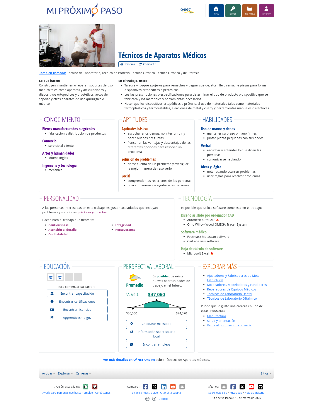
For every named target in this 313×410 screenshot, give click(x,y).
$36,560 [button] (131, 313)
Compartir (147, 64)
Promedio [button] (134, 285)
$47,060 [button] (156, 294)
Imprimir (127, 64)
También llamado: (52, 73)
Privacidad (236, 393)
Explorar (64, 373)
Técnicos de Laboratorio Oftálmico (232, 298)
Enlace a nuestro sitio (145, 393)
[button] (217, 220)
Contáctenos (103, 393)
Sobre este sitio (217, 393)
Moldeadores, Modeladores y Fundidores (237, 285)
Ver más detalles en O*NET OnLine (129, 360)
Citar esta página (170, 393)
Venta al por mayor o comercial (229, 325)
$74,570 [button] (181, 313)
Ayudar (47, 373)
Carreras (82, 373)
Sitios (265, 373)
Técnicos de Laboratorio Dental (229, 294)
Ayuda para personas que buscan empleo (68, 393)
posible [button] (162, 276)
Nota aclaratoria (254, 393)
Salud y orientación (221, 321)
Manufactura (216, 316)
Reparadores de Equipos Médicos (231, 289)
